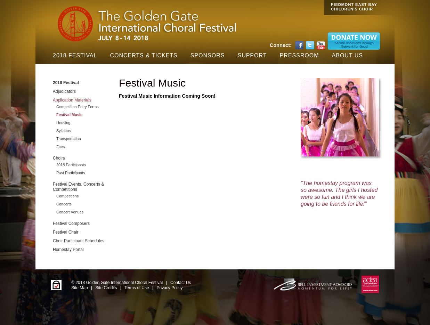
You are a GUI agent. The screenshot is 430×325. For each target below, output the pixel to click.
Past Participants (70, 173)
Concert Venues (69, 212)
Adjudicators (64, 91)
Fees (60, 147)
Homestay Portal (68, 249)
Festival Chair (65, 232)
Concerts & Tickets (143, 55)
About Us (347, 55)
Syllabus (63, 131)
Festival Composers (71, 223)
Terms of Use (136, 287)
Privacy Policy (170, 287)
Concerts (64, 204)
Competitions (67, 196)
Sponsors (207, 55)
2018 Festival (75, 55)
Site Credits (106, 287)
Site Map (79, 287)
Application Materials (72, 100)
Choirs (59, 158)
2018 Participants (71, 165)
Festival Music (69, 115)
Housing (63, 123)
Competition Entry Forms (77, 107)
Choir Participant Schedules (78, 240)
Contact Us (180, 282)
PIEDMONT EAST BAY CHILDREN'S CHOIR (354, 6)
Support (252, 55)
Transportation (68, 139)
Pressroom (299, 55)
